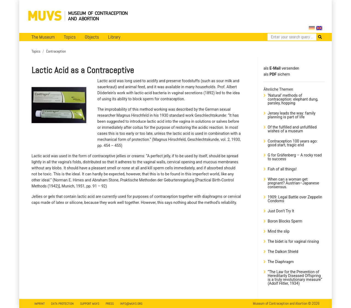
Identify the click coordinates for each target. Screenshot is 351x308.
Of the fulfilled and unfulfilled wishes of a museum (292, 129)
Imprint (39, 303)
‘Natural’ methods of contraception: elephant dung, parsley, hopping (293, 99)
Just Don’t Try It (281, 211)
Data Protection (62, 303)
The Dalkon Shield (283, 251)
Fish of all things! (282, 169)
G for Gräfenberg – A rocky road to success (295, 157)
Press (110, 303)
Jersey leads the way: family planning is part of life (292, 115)
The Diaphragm (281, 261)
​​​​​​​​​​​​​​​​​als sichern (277, 74)
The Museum (43, 37)
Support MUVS (89, 303)
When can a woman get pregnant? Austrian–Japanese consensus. (293, 183)
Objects (92, 37)
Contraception (56, 51)
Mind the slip (279, 231)
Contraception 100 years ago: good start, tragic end (293, 143)
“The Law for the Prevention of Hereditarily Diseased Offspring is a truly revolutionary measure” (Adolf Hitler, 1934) (295, 278)
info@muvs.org (131, 303)
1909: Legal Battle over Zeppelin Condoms (295, 199)
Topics (70, 37)
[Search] (291, 37)
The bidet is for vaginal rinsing (293, 241)
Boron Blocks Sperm (285, 221)
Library (114, 37)
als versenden (281, 68)
